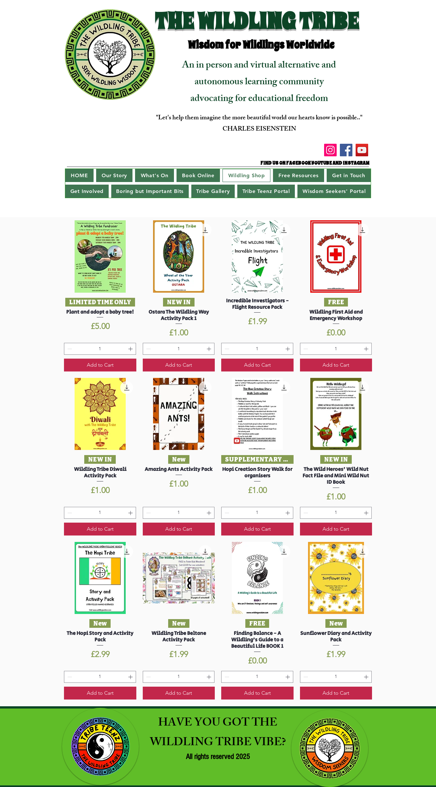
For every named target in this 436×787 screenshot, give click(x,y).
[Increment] (131, 348)
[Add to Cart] (100, 365)
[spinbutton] (100, 348)
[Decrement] (69, 348)
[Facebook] (346, 150)
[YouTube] (362, 150)
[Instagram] (330, 150)
